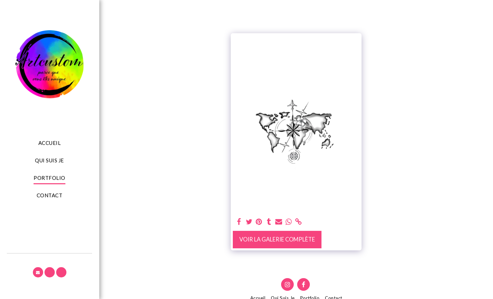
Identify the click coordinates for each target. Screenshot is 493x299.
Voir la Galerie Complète (277, 239)
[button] (38, 272)
